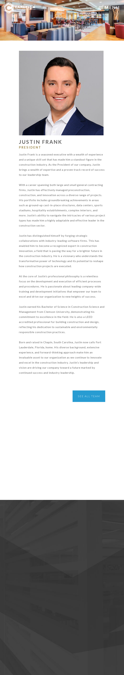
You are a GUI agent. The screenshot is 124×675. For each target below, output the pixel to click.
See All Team (89, 396)
